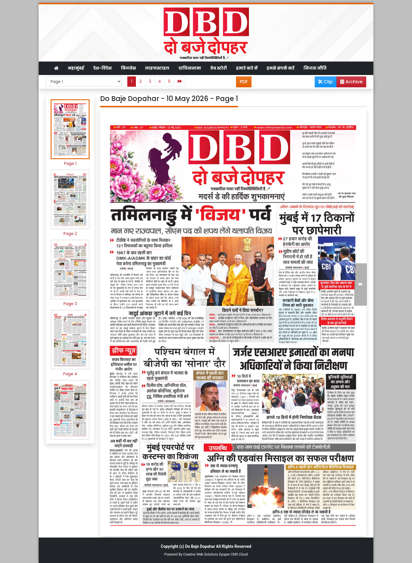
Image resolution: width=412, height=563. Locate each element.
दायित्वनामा (190, 68)
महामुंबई (76, 68)
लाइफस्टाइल (157, 68)
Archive (350, 82)
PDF (244, 81)
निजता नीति (315, 68)
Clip (325, 81)
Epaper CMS (228, 554)
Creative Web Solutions (200, 554)
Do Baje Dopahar (200, 546)
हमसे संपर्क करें (280, 68)
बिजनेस (128, 68)
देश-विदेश (102, 68)
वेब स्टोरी (218, 68)
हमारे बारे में (247, 68)
